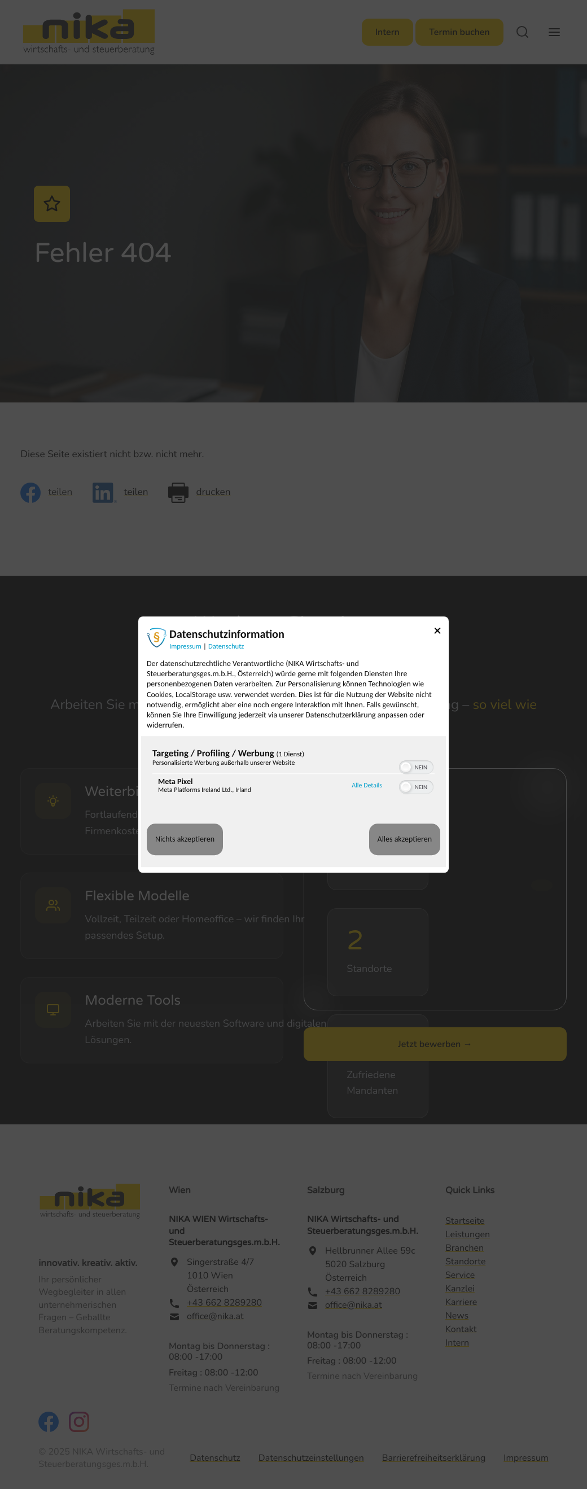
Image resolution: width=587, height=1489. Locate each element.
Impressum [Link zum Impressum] (185, 646)
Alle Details (367, 786)
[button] (406, 768)
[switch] (416, 766)
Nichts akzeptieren (184, 839)
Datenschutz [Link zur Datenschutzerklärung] (226, 646)
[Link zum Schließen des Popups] (441, 632)
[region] (293, 774)
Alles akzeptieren (405, 839)
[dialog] (293, 744)
